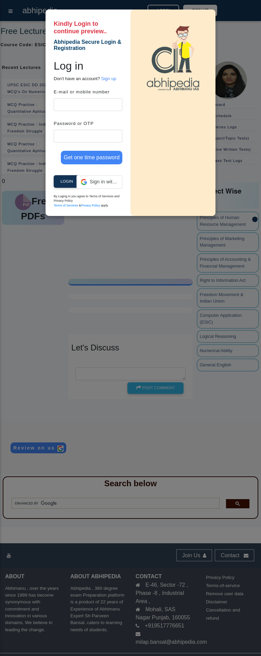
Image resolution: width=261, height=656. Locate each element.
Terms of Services (66, 205)
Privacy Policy (90, 205)
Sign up (108, 78)
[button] (99, 182)
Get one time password (92, 157)
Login (66, 181)
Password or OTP (74, 123)
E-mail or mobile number (82, 91)
